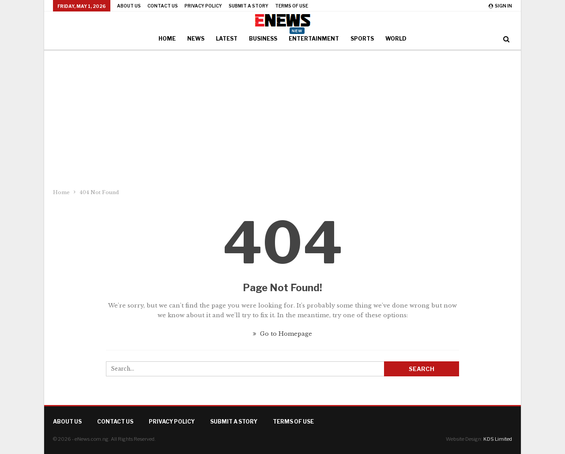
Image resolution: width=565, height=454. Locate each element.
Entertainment (314, 36)
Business (263, 38)
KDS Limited (497, 439)
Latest (226, 38)
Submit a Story (248, 5)
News (195, 38)
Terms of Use (291, 5)
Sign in (500, 5)
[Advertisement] (282, 117)
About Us (129, 5)
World (396, 38)
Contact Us (162, 5)
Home (167, 38)
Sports (362, 38)
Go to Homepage (282, 334)
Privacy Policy (203, 5)
